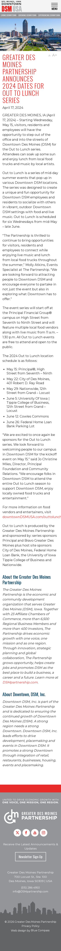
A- (49, 55)
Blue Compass (40, 930)
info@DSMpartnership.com (30, 891)
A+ (54, 55)
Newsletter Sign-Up (30, 856)
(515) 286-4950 (30, 887)
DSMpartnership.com (20, 682)
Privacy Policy (31, 926)
